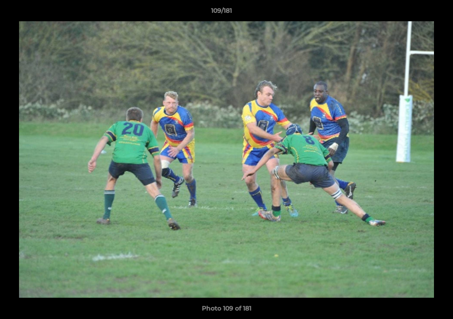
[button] (416, 13)
